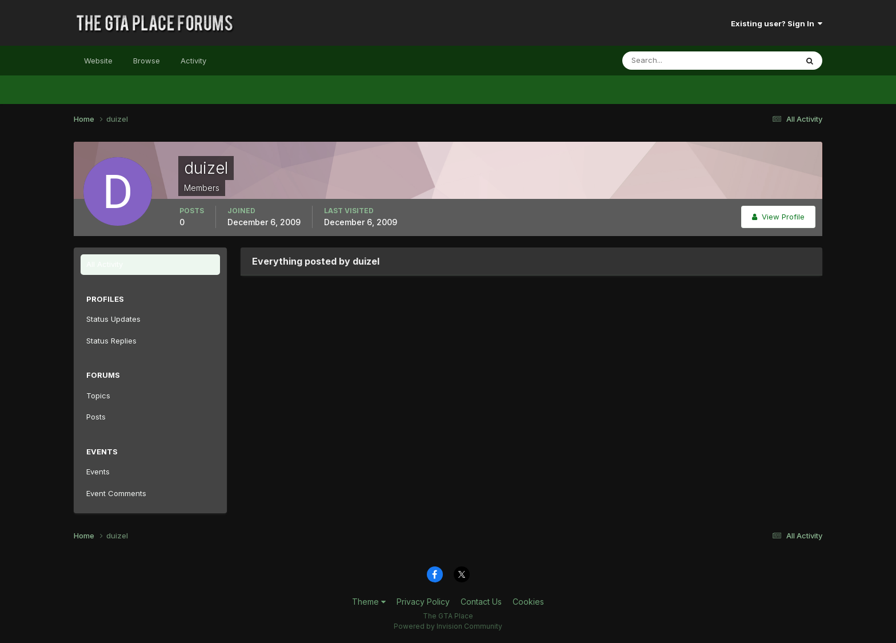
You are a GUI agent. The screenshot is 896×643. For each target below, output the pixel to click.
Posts (96, 416)
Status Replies (111, 340)
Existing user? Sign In (776, 23)
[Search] (672, 60)
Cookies (528, 601)
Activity (193, 60)
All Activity (104, 264)
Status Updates (113, 319)
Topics (98, 395)
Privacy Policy (423, 601)
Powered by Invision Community (448, 626)
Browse (146, 60)
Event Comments (116, 493)
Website (98, 60)
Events (98, 471)
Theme (369, 601)
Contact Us (481, 601)
